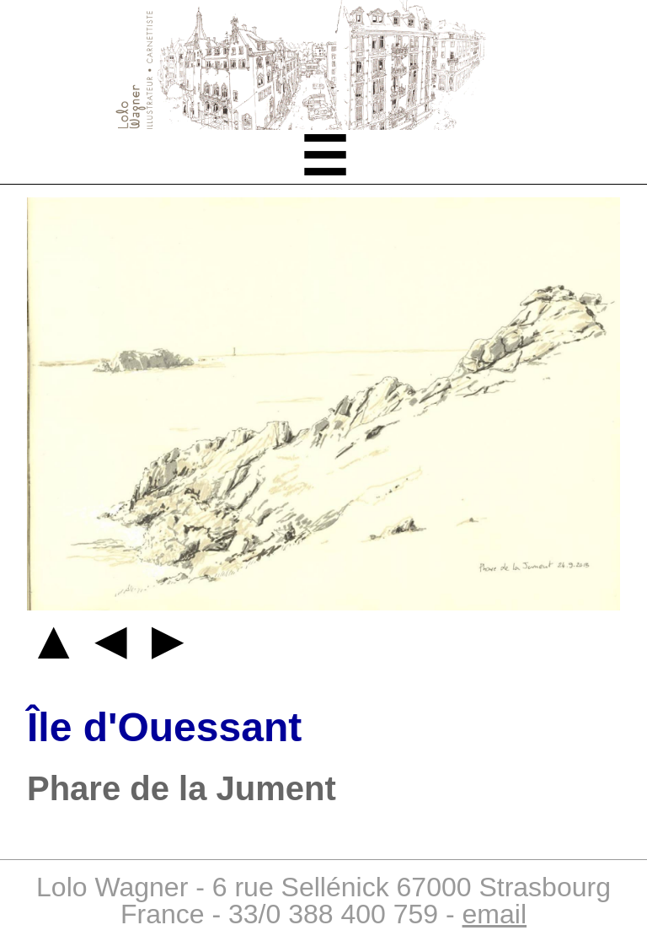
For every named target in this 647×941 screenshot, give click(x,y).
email (495, 914)
